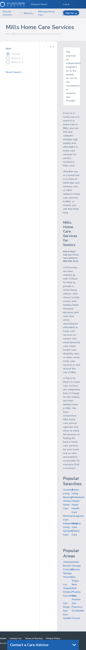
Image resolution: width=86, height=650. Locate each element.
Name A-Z (14, 58)
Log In (66, 4)
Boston (67, 565)
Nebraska (29, 13)
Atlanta (67, 562)
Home (3, 638)
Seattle (67, 618)
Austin (75, 562)
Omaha (67, 592)
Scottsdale (78, 610)
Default (13, 54)
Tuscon (76, 618)
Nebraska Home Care (46, 13)
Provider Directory (7, 13)
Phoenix (76, 592)
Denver (76, 569)
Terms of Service (34, 638)
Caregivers (78, 516)
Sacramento (70, 595)
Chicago (76, 565)
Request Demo (39, 4)
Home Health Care (75, 508)
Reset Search (13, 72)
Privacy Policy (53, 638)
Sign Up (71, 13)
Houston (68, 577)
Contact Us (15, 638)
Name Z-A (14, 62)
